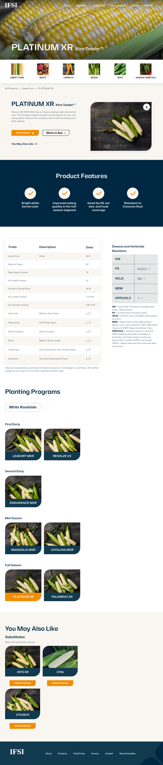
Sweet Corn (28, 88)
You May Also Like (22, 146)
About (67, 6)
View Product (22, 683)
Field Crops (99, 6)
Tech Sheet (23, 134)
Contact (148, 6)
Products (62, 754)
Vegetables (81, 6)
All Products (11, 88)
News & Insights (118, 6)
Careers (135, 6)
